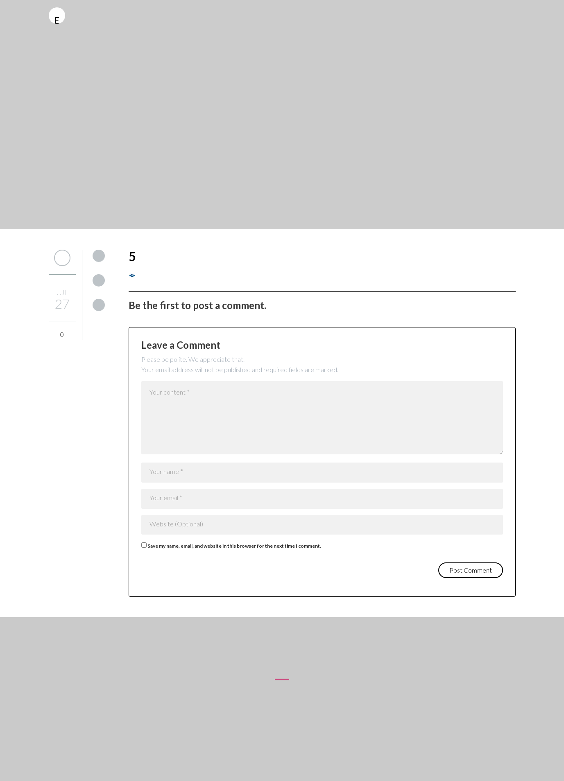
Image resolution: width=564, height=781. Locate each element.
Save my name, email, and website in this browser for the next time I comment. (234, 546)
